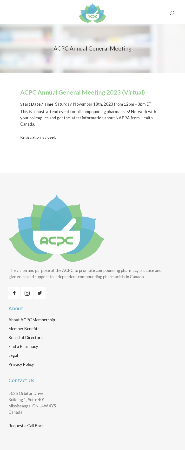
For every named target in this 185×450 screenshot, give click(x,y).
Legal (13, 355)
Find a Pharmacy (23, 346)
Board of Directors (25, 337)
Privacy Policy (21, 364)
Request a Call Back (26, 425)
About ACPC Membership (31, 319)
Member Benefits (24, 328)
